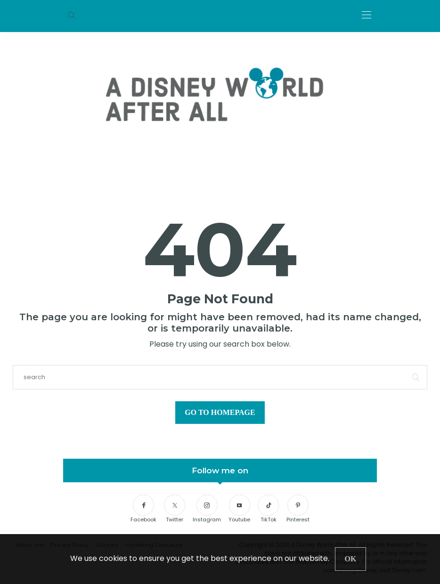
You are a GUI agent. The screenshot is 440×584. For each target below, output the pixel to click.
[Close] (351, 559)
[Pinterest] (298, 509)
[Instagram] (207, 509)
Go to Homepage (220, 412)
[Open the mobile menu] (366, 15)
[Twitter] (174, 509)
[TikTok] (268, 509)
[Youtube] (239, 509)
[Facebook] (143, 509)
